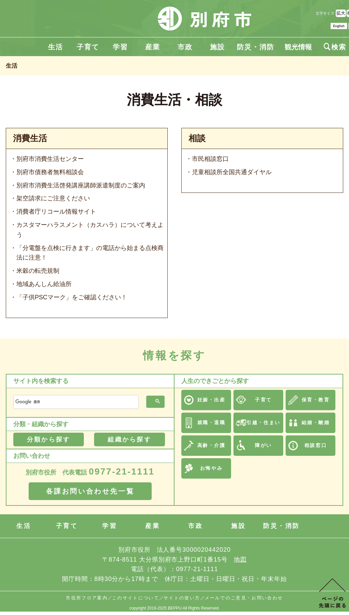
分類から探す (48, 439)
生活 (55, 47)
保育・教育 (316, 399)
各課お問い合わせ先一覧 (90, 491)
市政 (185, 47)
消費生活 (30, 138)
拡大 (340, 13)
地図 (240, 559)
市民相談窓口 (210, 158)
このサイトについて (135, 597)
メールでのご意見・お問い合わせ (244, 597)
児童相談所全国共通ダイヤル (232, 172)
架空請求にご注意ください (53, 198)
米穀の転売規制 (37, 270)
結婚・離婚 (316, 422)
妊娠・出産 (211, 399)
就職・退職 (211, 422)
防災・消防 (255, 47)
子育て (88, 47)
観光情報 (298, 47)
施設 (217, 47)
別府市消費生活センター (50, 158)
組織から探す (129, 439)
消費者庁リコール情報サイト (56, 211)
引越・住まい (263, 422)
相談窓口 (315, 445)
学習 (120, 47)
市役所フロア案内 (87, 597)
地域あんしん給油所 (44, 284)
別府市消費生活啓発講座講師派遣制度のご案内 (80, 185)
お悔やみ (211, 468)
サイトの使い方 (182, 597)
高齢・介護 (211, 445)
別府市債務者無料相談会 (50, 172)
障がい (263, 445)
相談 (197, 138)
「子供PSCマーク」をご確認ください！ (71, 297)
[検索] (75, 402)
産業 (152, 47)
